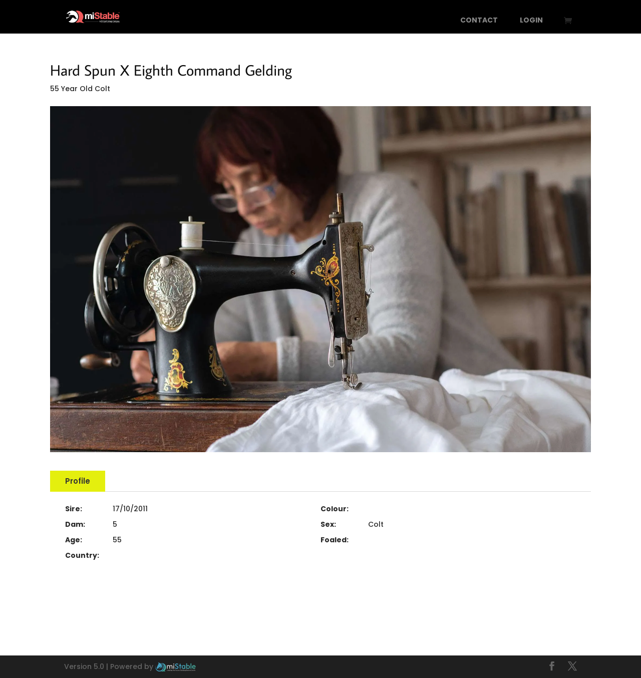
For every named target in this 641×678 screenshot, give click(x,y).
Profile (77, 481)
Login (531, 21)
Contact (479, 21)
